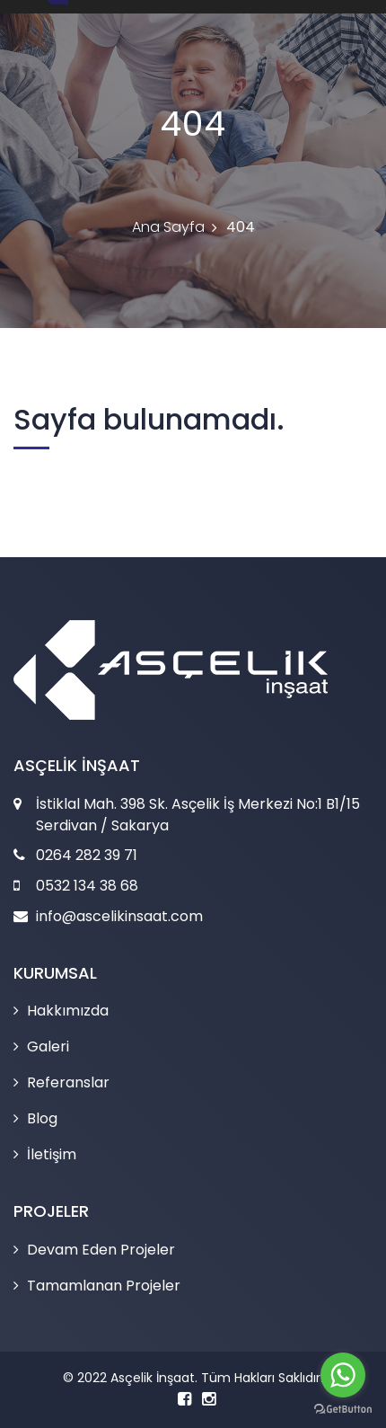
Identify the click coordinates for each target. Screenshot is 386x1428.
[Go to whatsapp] (342, 1375)
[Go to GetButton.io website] (343, 1409)
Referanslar (68, 1082)
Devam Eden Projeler (101, 1249)
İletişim (51, 1154)
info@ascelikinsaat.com (119, 916)
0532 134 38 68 (87, 885)
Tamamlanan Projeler (103, 1285)
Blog (42, 1118)
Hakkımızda (68, 1010)
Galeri (48, 1046)
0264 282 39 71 (86, 855)
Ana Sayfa (168, 227)
